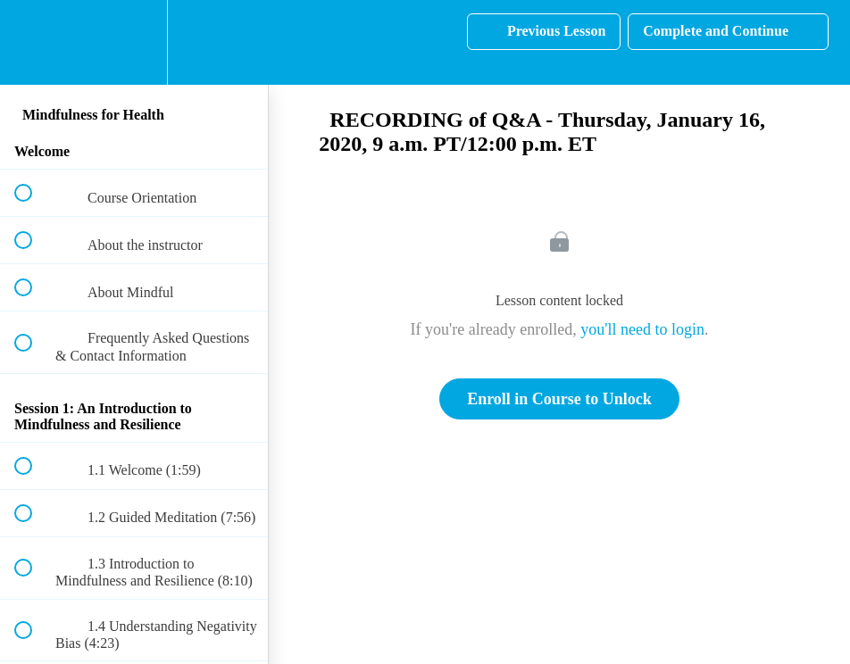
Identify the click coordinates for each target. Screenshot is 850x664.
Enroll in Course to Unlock (559, 399)
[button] (33, 42)
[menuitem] (134, 42)
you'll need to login (642, 329)
